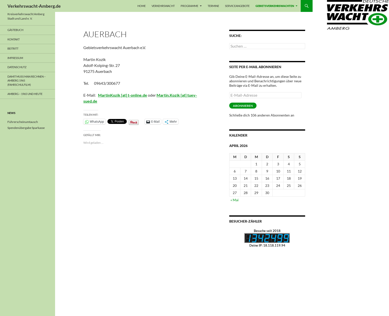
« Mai (234, 200)
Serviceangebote (237, 5)
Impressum (15, 57)
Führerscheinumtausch (22, 122)
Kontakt (13, 39)
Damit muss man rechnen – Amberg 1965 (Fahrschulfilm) (26, 80)
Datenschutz (17, 67)
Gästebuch (15, 29)
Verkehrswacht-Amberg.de (34, 6)
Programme (189, 5)
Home (141, 5)
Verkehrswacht (163, 5)
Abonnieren (243, 106)
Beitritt (12, 48)
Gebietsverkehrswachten (275, 5)
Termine (213, 5)
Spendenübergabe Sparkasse (26, 128)
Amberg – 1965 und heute (24, 93)
